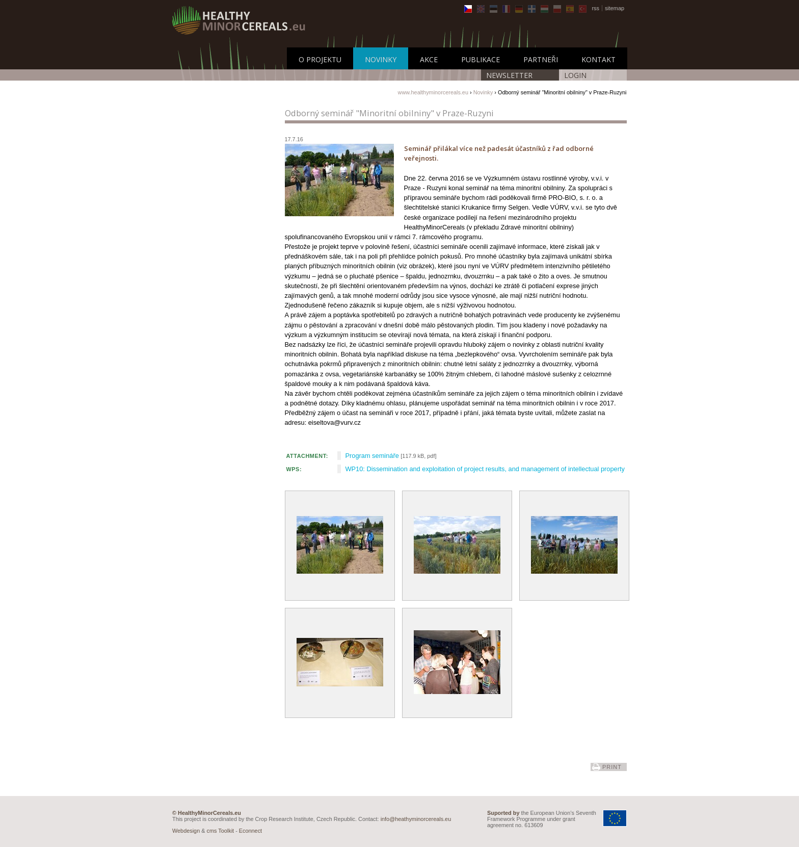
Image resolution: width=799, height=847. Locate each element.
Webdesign (186, 831)
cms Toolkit (220, 831)
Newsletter (509, 75)
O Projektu (320, 59)
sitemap (614, 8)
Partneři (540, 59)
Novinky (380, 59)
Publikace (480, 59)
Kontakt (598, 59)
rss (595, 8)
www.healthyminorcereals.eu (433, 92)
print (612, 767)
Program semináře (372, 455)
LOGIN (575, 75)
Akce (429, 59)
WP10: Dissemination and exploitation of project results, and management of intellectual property (485, 469)
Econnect (250, 831)
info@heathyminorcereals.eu (416, 819)
